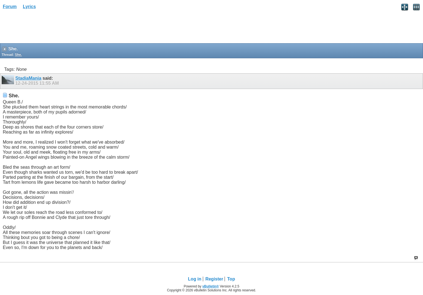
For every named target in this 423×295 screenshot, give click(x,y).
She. (18, 55)
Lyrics (29, 6)
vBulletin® (210, 286)
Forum (10, 6)
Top (231, 279)
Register (214, 279)
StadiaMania (28, 78)
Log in (194, 279)
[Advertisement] (44, 28)
